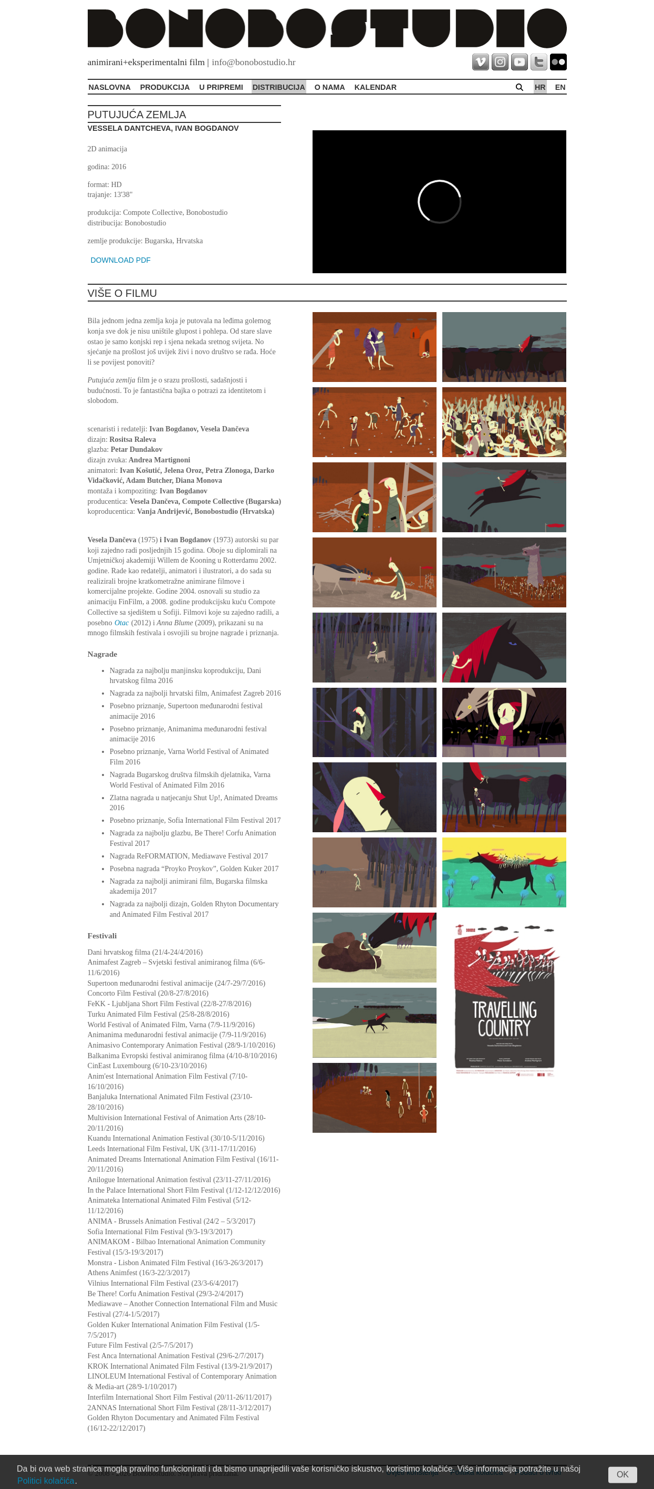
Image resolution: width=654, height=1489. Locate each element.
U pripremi (221, 87)
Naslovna (110, 87)
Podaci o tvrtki (538, 1472)
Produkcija (165, 87)
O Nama (330, 87)
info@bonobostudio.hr (253, 62)
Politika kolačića (476, 1472)
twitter (539, 62)
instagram (500, 62)
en (560, 87)
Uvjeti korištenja (412, 1472)
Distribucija (279, 87)
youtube (519, 62)
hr (540, 87)
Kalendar (376, 87)
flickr (558, 62)
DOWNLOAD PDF (121, 260)
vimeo (480, 62)
